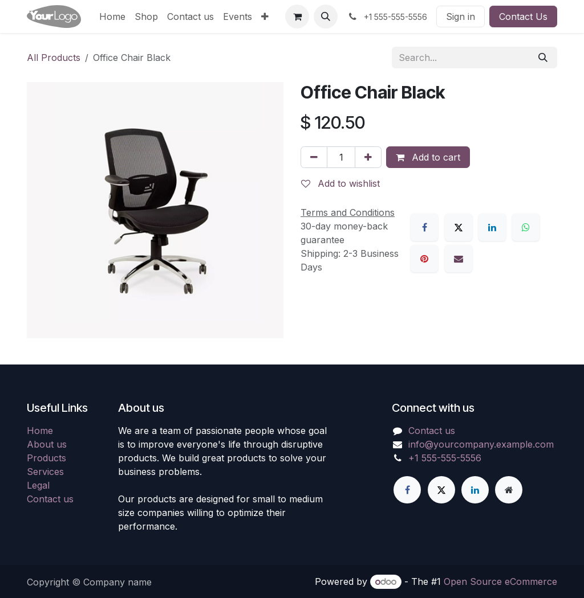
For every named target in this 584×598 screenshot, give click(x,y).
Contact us (50, 499)
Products (46, 458)
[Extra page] (508, 489)
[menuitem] (112, 16)
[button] (326, 16)
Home (40, 430)
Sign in (460, 16)
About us (47, 444)
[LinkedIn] (492, 227)
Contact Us (523, 16)
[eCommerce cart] (297, 16)
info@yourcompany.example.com (481, 444)
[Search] (543, 57)
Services (45, 471)
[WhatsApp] (526, 227)
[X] (458, 227)
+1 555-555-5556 (444, 458)
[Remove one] (314, 157)
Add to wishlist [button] (340, 183)
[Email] (458, 258)
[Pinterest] (424, 258)
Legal (38, 485)
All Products (53, 57)
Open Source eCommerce (500, 581)
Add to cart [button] (428, 157)
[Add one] (368, 157)
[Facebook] (424, 227)
